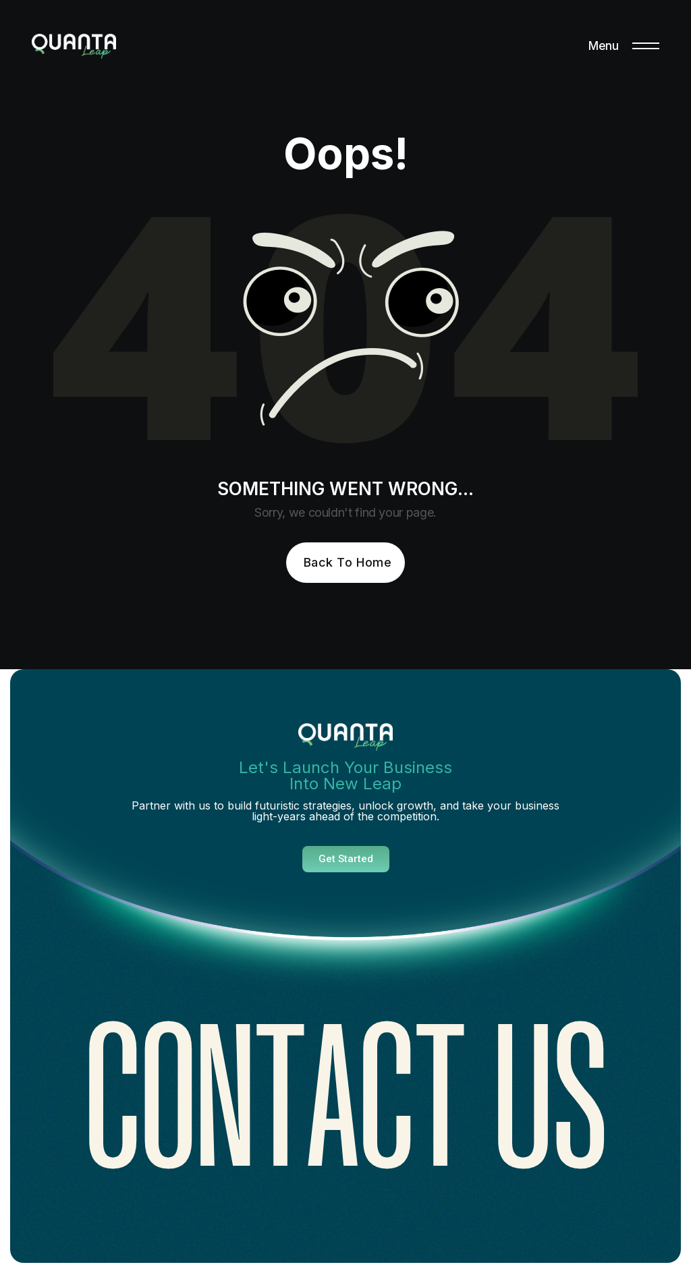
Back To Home (347, 562)
